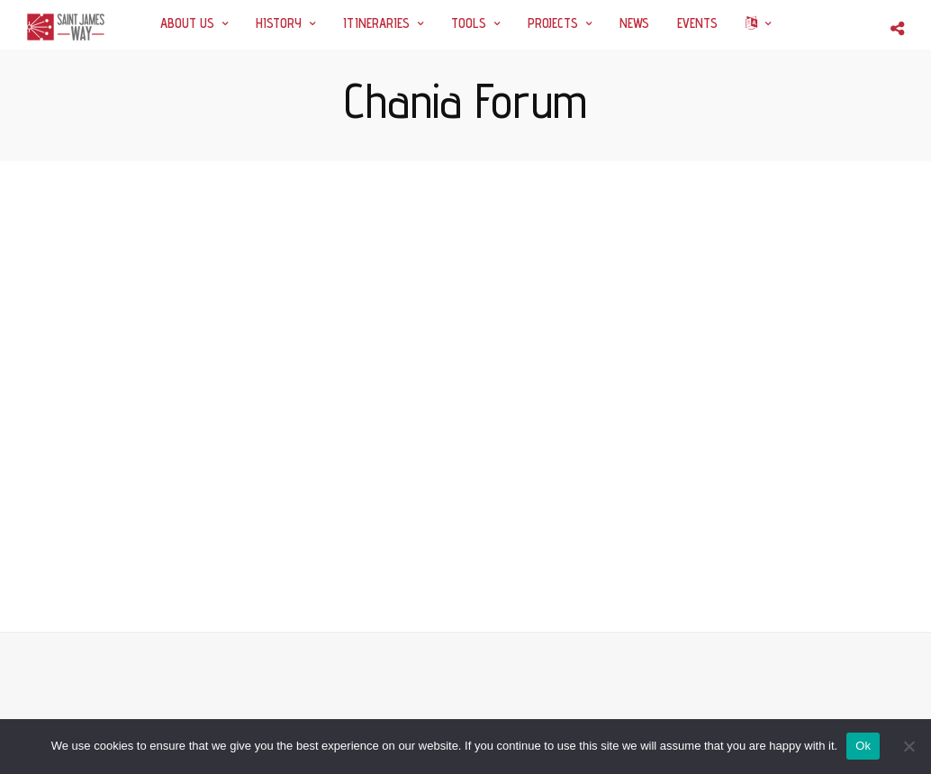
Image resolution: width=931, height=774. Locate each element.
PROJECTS (553, 23)
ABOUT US (187, 23)
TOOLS (468, 23)
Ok (863, 745)
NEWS (634, 23)
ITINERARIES (376, 23)
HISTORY (279, 23)
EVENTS (697, 23)
